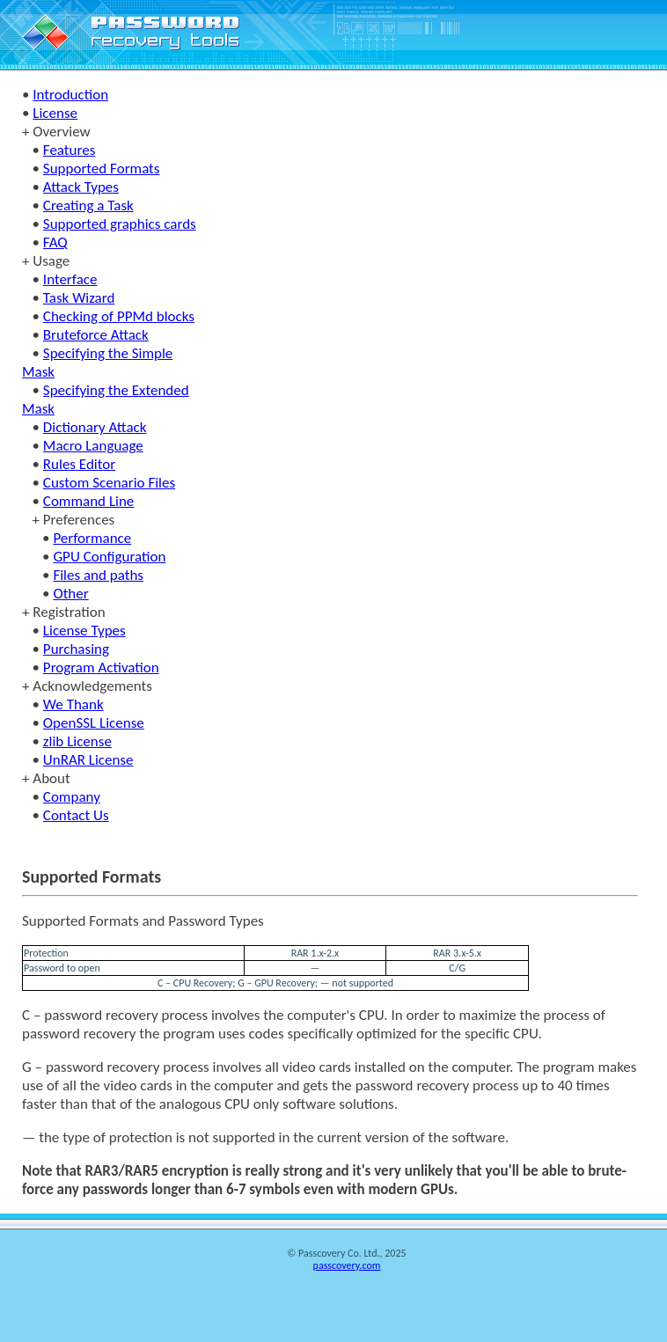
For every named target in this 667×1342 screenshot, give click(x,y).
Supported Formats (101, 168)
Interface (70, 279)
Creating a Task (88, 205)
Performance (92, 538)
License (55, 113)
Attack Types (81, 187)
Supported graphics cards (119, 224)
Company (71, 797)
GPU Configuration (109, 556)
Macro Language (93, 445)
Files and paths (98, 575)
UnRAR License (88, 760)
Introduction (70, 94)
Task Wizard (79, 298)
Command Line (88, 501)
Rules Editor (79, 464)
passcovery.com (347, 1265)
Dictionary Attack (95, 427)
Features (69, 150)
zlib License (77, 741)
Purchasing (76, 649)
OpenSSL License (93, 723)
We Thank (73, 704)
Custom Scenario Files (109, 482)
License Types (84, 630)
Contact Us (76, 815)
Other (70, 593)
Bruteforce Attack (96, 335)
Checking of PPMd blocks (118, 316)
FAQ (55, 242)
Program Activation (101, 667)
